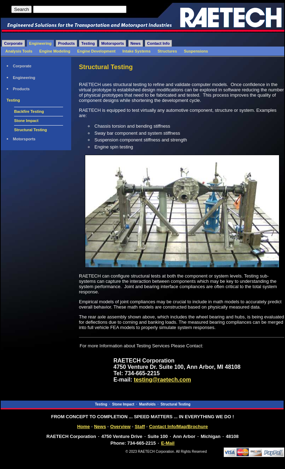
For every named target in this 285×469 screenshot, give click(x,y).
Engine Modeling (54, 51)
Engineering (40, 43)
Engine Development (96, 51)
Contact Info (158, 43)
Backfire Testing (29, 111)
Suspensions (196, 51)
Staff (140, 426)
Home (83, 426)
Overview (120, 426)
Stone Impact (26, 120)
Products (66, 43)
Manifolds (147, 404)
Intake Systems (137, 51)
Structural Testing (30, 130)
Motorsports (112, 43)
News (135, 43)
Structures (167, 51)
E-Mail (167, 443)
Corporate (13, 43)
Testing (88, 43)
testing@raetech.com (162, 380)
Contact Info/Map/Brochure (178, 426)
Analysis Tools (18, 51)
